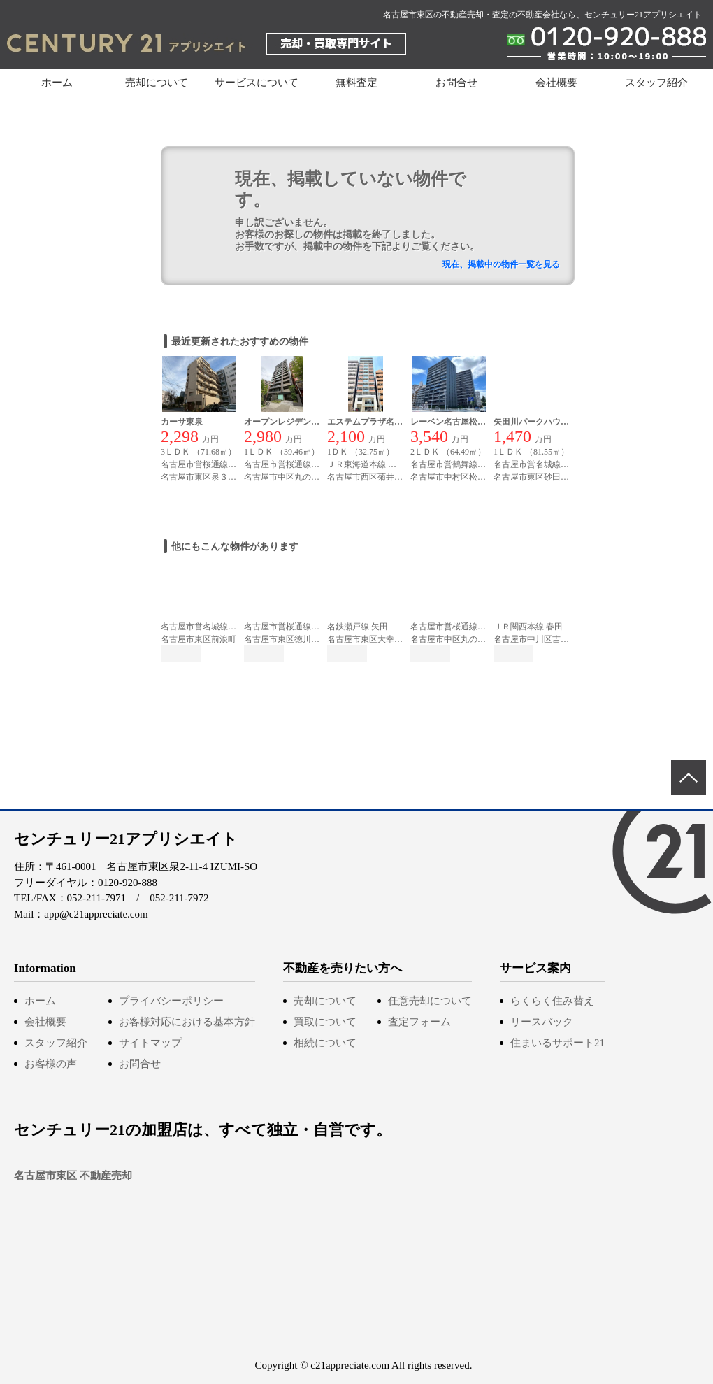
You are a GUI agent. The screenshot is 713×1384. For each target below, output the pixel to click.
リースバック (541, 1021)
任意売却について (430, 1000)
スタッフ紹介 (656, 82)
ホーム (57, 82)
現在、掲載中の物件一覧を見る (501, 264)
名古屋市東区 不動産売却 (73, 1175)
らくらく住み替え (552, 1000)
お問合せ (456, 82)
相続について (325, 1042)
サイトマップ (150, 1042)
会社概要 (556, 82)
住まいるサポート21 (557, 1042)
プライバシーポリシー (171, 1000)
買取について (325, 1021)
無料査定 (356, 82)
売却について (325, 1000)
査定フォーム (419, 1021)
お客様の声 (50, 1063)
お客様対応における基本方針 (187, 1021)
